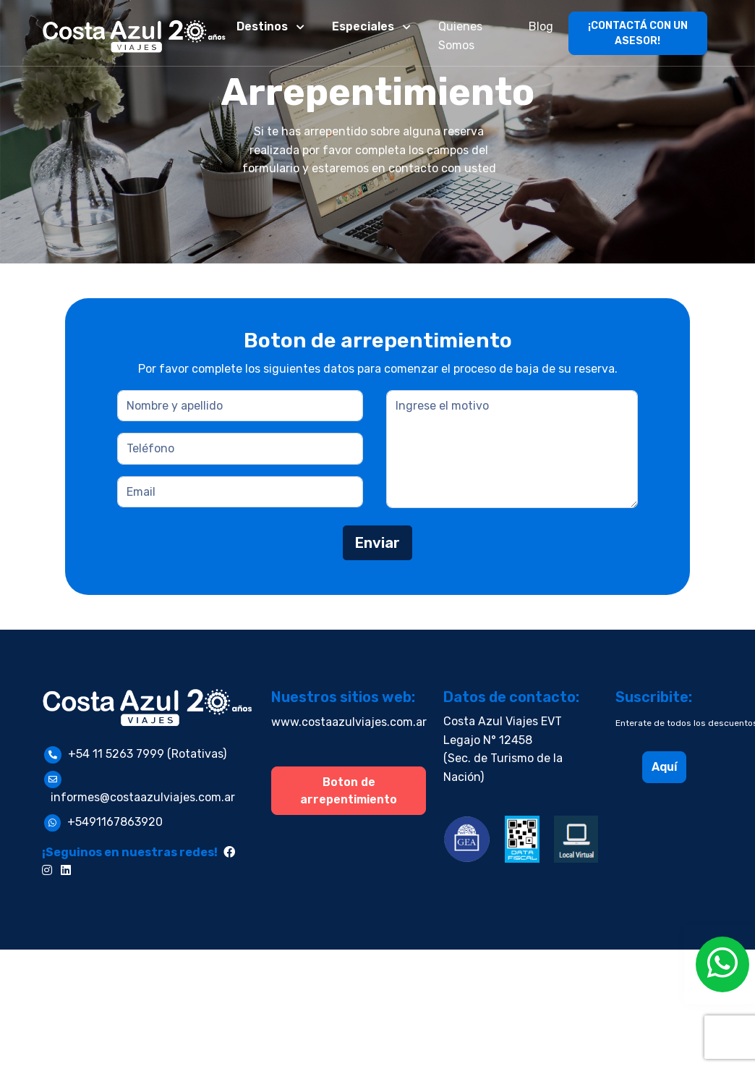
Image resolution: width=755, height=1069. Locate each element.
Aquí (664, 767)
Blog (541, 26)
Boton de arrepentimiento (348, 790)
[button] (272, 27)
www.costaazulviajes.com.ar (349, 722)
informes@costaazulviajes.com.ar (143, 797)
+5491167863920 (115, 822)
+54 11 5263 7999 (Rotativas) (147, 754)
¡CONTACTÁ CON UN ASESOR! (638, 33)
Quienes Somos (460, 36)
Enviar (377, 543)
